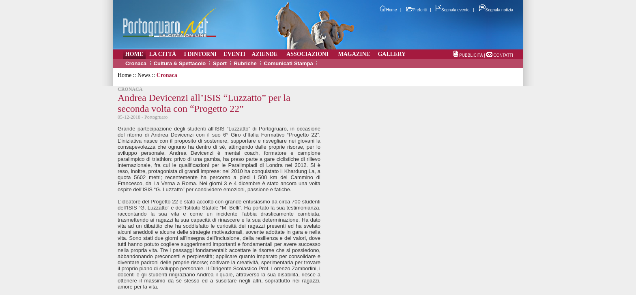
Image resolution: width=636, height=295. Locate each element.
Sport (220, 63)
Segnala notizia (496, 10)
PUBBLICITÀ (471, 55)
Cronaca (135, 63)
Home (388, 10)
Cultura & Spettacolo (180, 63)
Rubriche (245, 63)
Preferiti (416, 10)
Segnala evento (453, 10)
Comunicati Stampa (288, 63)
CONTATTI (503, 55)
